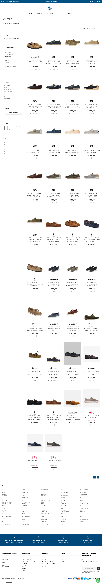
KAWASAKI (43, 510)
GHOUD (3, 505)
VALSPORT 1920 (44, 524)
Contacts (64, 558)
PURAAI (62, 518)
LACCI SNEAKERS (9, 54)
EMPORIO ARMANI (26, 502)
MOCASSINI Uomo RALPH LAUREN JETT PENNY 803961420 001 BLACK (34, 425)
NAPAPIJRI (4, 515)
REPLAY (23, 519)
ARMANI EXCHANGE (65, 491)
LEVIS (3, 511)
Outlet (60, 14)
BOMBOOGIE (83, 492)
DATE (42, 497)
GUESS (81, 505)
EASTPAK (63, 500)
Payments (24, 563)
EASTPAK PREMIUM (45, 500)
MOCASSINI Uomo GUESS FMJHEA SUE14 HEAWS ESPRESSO (72, 336)
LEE (81, 510)
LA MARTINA (63, 510)
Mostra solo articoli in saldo (11, 38)
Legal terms (25, 570)
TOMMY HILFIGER (25, 524)
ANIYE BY (24, 491)
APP (63, 561)
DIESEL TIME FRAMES (6, 499)
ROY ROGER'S (44, 519)
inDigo (81, 507)
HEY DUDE (4, 507)
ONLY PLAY (43, 515)
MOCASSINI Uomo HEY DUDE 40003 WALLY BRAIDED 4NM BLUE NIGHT (53, 61)
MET (3, 513)
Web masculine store (47, 565)
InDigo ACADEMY (26, 559)
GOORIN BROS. (25, 505)
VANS (62, 524)
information (87, 572)
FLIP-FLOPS (8, 52)
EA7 (22, 500)
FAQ (63, 559)
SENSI (23, 521)
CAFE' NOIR (43, 494)
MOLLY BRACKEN (45, 513)
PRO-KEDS (24, 518)
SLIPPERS (7, 51)
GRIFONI (43, 505)
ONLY (62, 515)
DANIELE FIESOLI (25, 497)
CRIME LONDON (64, 495)
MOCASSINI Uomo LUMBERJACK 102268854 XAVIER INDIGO (53, 381)
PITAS (81, 516)
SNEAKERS (8, 62)
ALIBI (62, 489)
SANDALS (7, 60)
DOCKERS (43, 499)
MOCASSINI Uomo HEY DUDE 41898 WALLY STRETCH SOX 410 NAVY (54, 158)
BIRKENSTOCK (25, 492)
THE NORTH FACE (45, 522)
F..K (61, 502)
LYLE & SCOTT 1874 (65, 511)
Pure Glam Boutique (47, 559)
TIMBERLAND (83, 522)
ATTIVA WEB (9, 582)
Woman (39, 14)
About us (24, 558)
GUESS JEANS (64, 505)
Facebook (7, 562)
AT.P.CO (82, 491)
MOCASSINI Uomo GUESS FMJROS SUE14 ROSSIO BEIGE (34, 61)
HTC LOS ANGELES (45, 507)
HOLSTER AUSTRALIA (26, 507)
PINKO (62, 516)
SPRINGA (63, 521)
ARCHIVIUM (43, 491)
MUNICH (63, 513)
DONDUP (63, 499)
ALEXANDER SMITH (45, 489)
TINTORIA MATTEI (6, 524)
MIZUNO (23, 513)
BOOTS (7, 64)
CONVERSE (43, 495)
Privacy (24, 565)
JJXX (62, 508)
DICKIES (82, 497)
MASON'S (82, 511)
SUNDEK (4, 522)
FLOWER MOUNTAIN (6, 503)
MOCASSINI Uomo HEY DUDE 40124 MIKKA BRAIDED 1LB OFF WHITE (34, 158)
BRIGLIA (4, 494)
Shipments (25, 568)
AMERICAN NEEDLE (6, 491)
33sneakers (45, 558)
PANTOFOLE (8, 58)
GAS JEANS (63, 503)
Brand (69, 14)
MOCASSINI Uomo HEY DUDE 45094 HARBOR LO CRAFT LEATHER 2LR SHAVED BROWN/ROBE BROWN (34, 204)
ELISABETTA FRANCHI (7, 502)
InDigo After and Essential (48, 561)
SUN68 (81, 521)
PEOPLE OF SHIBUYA (6, 516)
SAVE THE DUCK (84, 519)
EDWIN (82, 500)
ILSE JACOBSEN (64, 507)
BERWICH (4, 492)
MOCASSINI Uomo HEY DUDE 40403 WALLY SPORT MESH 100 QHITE (91, 158)
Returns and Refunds (27, 566)
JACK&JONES (5, 508)
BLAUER (43, 492)
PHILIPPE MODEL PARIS (27, 516)
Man (30, 14)
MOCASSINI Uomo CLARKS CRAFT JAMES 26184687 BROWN (91, 381)
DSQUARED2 (4, 500)
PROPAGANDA (44, 518)
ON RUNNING (25, 515)
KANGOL (4, 510)
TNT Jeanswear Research (48, 563)
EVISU (42, 502)
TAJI (22, 522)
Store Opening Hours (47, 566)
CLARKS (23, 495)
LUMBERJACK (44, 511)
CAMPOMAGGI (83, 494)
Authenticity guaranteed (28, 561)
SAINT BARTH (64, 519)
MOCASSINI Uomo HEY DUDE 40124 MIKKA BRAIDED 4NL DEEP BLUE (72, 114)
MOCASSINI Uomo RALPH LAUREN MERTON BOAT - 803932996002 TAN (53, 425)
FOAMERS (24, 503)
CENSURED (4, 495)
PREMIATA (4, 518)
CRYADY (82, 495)
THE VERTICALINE (65, 522)
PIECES (42, 516)
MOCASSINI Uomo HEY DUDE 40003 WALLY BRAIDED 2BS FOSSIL (53, 203)
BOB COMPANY (64, 492)
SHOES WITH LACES (10, 66)
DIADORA (63, 497)
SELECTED (4, 521)
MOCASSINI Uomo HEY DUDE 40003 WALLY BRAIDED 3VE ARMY (72, 203)
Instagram (6, 566)
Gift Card (50, 14)
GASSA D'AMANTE (84, 503)
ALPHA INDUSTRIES (84, 489)
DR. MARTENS (83, 499)
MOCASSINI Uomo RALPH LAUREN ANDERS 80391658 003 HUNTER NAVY (92, 247)
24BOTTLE (4, 489)
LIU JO (23, 511)
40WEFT (23, 489)
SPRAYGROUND (44, 521)
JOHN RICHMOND (84, 508)
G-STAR (43, 503)
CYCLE (3, 497)
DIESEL (23, 499)
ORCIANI (82, 515)
